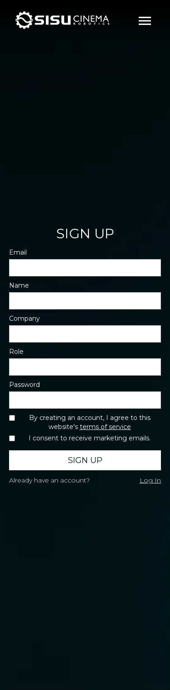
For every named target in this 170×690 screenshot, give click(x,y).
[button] (145, 20)
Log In (150, 480)
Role (16, 351)
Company (24, 318)
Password (24, 385)
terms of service (105, 427)
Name (19, 285)
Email (18, 252)
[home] (65, 20)
